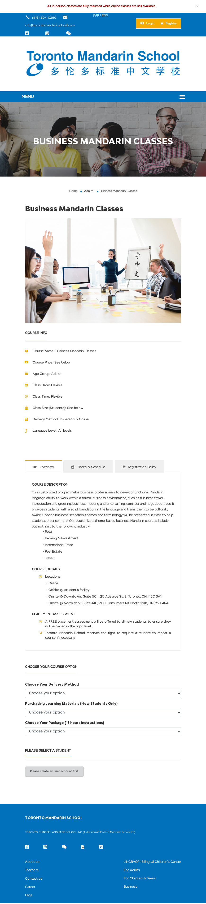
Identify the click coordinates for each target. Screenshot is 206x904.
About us (32, 862)
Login (147, 23)
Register (169, 24)
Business (126, 887)
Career (30, 887)
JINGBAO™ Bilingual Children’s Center (150, 862)
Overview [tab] (43, 468)
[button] (36, 271)
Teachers (32, 870)
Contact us (34, 879)
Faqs (29, 896)
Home (72, 192)
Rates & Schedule (89, 468)
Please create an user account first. (55, 771)
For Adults (127, 870)
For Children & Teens (136, 879)
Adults (88, 192)
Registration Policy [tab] (141, 468)
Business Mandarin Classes (118, 192)
